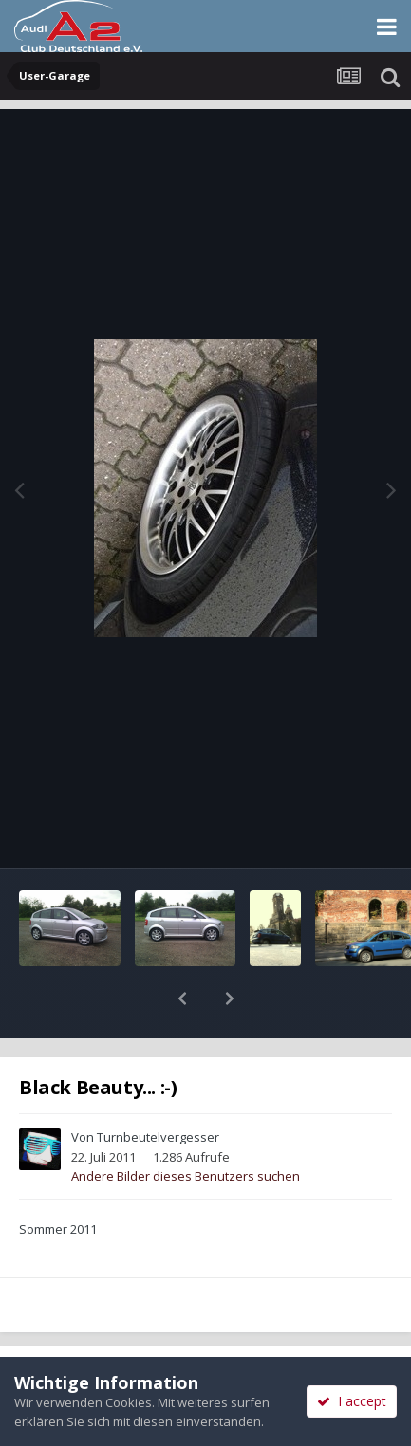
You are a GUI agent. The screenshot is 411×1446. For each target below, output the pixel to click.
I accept (351, 1401)
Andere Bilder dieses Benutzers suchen (185, 1126)
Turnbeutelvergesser (158, 1087)
